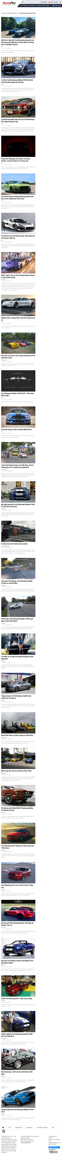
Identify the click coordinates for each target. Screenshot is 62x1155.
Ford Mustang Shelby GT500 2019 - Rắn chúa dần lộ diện (17, 394)
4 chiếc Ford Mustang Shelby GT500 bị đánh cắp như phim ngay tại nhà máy (17, 81)
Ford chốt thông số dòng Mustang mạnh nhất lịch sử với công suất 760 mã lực (17, 198)
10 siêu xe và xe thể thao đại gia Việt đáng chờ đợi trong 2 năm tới (18, 237)
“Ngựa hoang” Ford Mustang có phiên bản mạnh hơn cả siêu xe (16, 697)
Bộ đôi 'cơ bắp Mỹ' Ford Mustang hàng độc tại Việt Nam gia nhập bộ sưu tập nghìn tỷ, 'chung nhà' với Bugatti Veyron (17, 42)
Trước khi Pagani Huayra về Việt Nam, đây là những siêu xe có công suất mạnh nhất (17, 466)
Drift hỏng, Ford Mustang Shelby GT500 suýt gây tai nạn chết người (17, 620)
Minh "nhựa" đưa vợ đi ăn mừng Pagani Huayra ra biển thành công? (18, 276)
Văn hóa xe (32, 5)
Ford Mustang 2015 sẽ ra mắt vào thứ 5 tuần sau (17, 886)
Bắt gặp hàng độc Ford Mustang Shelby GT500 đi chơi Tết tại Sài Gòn (18, 505)
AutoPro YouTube (53, 2)
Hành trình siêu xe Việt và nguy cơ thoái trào (17, 735)
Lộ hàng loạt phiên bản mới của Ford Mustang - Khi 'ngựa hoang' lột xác (18, 120)
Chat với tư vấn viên (53, 1147)
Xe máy (47, 5)
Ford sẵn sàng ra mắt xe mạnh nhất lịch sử (16, 429)
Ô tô (10, 1127)
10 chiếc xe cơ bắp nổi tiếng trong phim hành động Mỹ (17, 658)
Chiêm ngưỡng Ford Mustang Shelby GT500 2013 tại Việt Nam (17, 1035)
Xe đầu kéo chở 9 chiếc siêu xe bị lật (14, 544)
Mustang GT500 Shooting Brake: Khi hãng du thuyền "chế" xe (17, 924)
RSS (53, 1127)
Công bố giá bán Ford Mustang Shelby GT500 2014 (17, 1111)
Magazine (44, 2)
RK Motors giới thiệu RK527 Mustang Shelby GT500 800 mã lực (17, 809)
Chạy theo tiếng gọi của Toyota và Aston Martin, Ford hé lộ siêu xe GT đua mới (15, 160)
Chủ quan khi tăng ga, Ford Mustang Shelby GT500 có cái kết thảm (16, 582)
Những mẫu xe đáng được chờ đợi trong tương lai (18, 319)
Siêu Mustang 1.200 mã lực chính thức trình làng (16, 1073)
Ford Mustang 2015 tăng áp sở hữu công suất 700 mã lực (17, 847)
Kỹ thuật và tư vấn (40, 5)
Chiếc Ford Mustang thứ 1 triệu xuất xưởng (16, 998)
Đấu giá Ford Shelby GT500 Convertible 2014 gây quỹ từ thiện (17, 962)
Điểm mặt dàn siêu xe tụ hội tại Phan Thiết (16, 771)
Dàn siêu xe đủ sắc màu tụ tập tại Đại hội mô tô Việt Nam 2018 (18, 357)
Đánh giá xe (26, 5)
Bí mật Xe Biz (57, 6)
